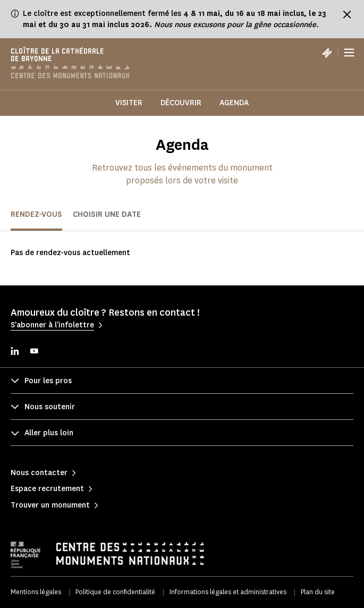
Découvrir (180, 103)
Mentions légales (36, 591)
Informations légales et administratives (228, 591)
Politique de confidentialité (115, 591)
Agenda (234, 103)
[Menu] (349, 53)
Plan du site (318, 591)
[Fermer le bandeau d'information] (347, 14)
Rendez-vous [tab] (36, 214)
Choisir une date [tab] (107, 214)
